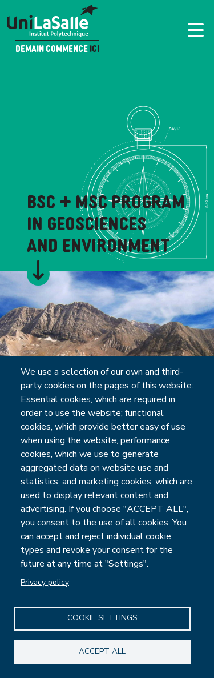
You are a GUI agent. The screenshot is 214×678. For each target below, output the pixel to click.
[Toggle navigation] (195, 30)
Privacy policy (45, 582)
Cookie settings (102, 617)
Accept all (102, 651)
